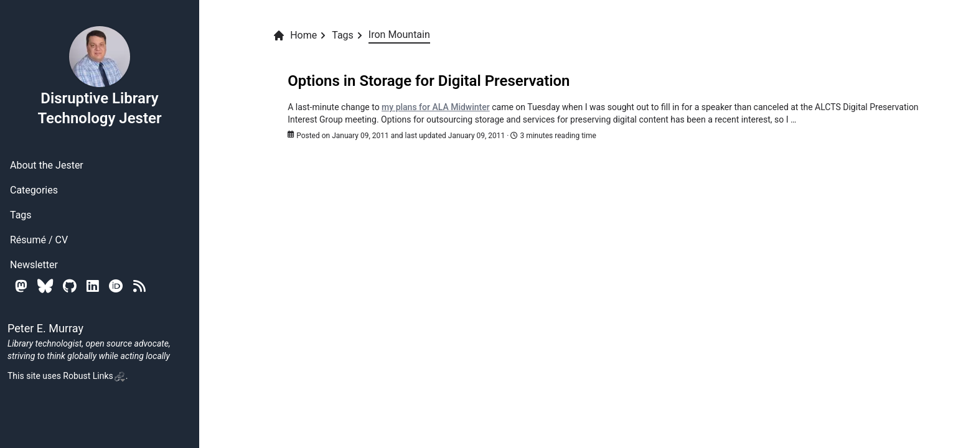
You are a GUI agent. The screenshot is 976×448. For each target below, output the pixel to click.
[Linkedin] (93, 285)
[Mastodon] (21, 285)
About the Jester (46, 165)
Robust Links (94, 376)
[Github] (70, 285)
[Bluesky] (45, 285)
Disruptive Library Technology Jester (99, 76)
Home (295, 35)
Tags (21, 215)
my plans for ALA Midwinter (436, 107)
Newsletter (34, 265)
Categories (34, 190)
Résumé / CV (39, 240)
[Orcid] (116, 285)
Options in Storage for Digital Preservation (429, 81)
